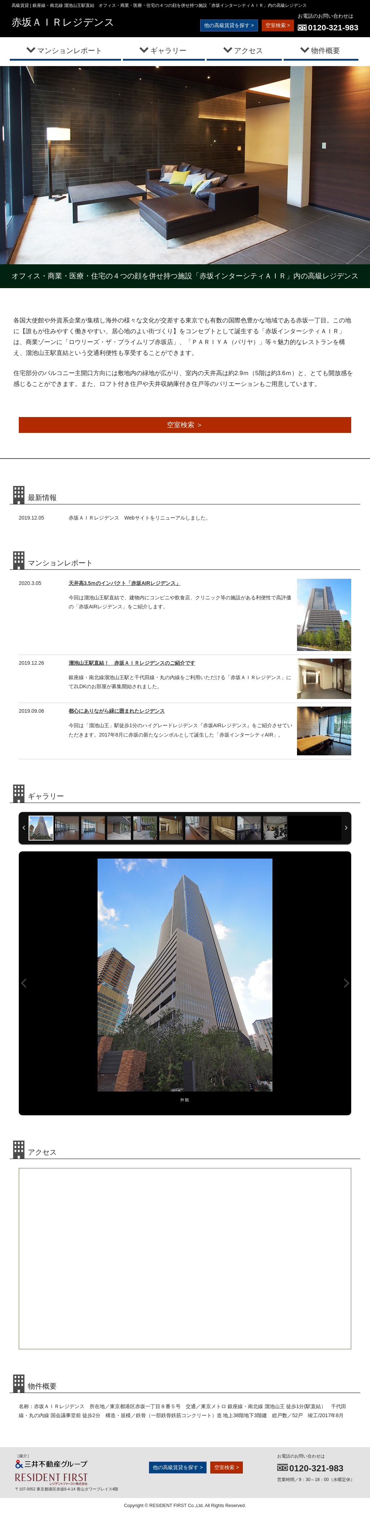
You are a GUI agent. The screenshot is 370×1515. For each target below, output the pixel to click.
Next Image (346, 985)
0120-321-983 (333, 27)
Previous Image (24, 985)
